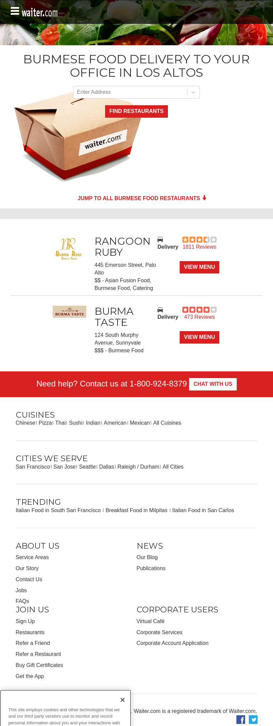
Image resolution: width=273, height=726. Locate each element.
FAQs (22, 601)
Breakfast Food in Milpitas (137, 510)
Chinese (26, 423)
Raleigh (127, 467)
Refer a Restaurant (38, 654)
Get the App (30, 676)
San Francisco (33, 467)
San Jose (64, 467)
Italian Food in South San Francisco (59, 510)
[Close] (122, 705)
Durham (149, 467)
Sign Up (25, 621)
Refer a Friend (33, 643)
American (115, 423)
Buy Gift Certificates (39, 665)
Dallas (106, 467)
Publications (151, 568)
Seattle (87, 467)
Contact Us (29, 579)
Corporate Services (160, 632)
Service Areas (32, 557)
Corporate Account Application (173, 643)
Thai (60, 423)
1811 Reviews (200, 247)
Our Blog (147, 557)
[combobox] (77, 92)
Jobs (21, 590)
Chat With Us (212, 384)
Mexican (140, 423)
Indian (93, 423)
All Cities (173, 467)
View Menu (199, 267)
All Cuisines (167, 423)
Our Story (27, 568)
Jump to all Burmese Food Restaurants (142, 198)
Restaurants (30, 632)
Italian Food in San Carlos (203, 510)
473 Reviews (199, 317)
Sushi (75, 423)
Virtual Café (151, 621)
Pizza (45, 423)
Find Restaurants (136, 111)
